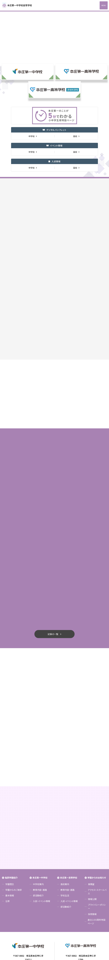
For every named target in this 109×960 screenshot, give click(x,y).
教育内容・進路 (40, 823)
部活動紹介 (38, 829)
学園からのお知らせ (96, 810)
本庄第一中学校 (39, 810)
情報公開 (92, 832)
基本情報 (9, 829)
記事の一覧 (53, 567)
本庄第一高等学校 (68, 810)
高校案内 (65, 818)
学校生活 (65, 829)
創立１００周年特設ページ (96, 855)
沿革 (7, 834)
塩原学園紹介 (11, 810)
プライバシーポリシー (97, 840)
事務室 (91, 818)
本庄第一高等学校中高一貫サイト (18, 5)
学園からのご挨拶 (13, 823)
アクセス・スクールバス (97, 825)
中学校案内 (38, 818)
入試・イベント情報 (41, 834)
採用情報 (92, 848)
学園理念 (9, 818)
